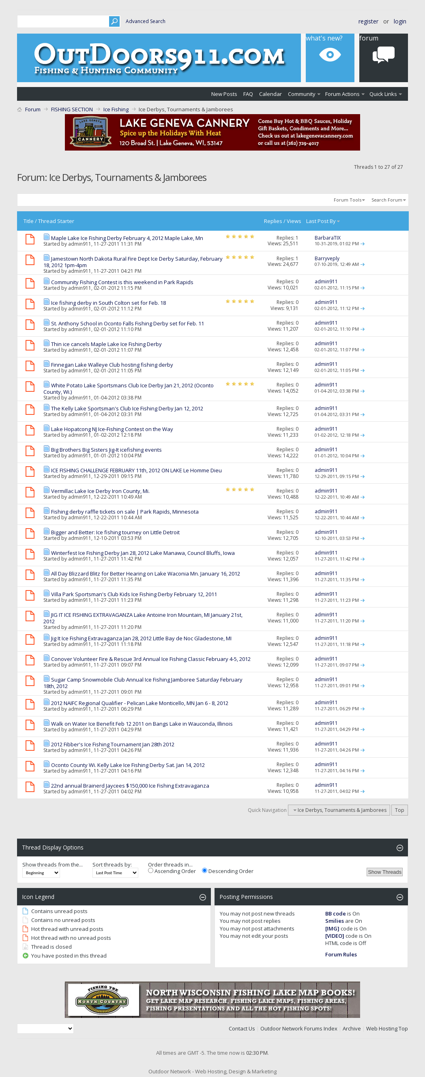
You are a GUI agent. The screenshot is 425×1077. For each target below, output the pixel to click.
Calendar (270, 94)
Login (400, 21)
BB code (335, 913)
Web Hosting (381, 1028)
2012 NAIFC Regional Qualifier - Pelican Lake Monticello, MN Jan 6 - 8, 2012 (139, 703)
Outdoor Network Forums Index (298, 1028)
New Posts (224, 94)
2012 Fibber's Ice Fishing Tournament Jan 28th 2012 (112, 744)
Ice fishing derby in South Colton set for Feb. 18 (108, 302)
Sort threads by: (112, 864)
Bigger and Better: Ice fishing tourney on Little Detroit (115, 532)
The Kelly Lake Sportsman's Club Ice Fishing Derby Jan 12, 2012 (127, 408)
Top (399, 810)
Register (368, 21)
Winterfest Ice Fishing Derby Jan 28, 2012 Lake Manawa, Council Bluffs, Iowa (143, 553)
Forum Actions (342, 94)
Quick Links (383, 94)
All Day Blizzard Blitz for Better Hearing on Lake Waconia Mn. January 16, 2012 (145, 573)
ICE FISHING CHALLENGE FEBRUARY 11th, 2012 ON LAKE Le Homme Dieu (136, 470)
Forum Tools (347, 200)
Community (302, 94)
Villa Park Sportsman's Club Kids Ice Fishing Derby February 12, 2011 (134, 594)
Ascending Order (172, 871)
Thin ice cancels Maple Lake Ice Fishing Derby (106, 344)
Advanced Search (145, 21)
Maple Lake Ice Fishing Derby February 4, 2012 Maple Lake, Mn (127, 238)
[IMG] (332, 928)
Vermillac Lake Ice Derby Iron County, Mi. (100, 491)
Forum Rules (341, 954)
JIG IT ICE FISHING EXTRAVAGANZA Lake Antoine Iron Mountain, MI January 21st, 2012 (143, 618)
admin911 (79, 243)
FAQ (248, 94)
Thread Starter (56, 221)
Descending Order (227, 871)
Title (29, 221)
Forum (33, 109)
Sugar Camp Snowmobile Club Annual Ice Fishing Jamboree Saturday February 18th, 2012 (143, 683)
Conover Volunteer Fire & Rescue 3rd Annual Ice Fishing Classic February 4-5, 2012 (151, 659)
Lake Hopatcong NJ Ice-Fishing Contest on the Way (112, 429)
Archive (352, 1028)
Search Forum (386, 200)
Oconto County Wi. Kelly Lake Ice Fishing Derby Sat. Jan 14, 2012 (128, 765)
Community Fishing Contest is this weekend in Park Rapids (122, 282)
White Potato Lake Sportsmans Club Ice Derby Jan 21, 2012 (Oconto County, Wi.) (128, 388)
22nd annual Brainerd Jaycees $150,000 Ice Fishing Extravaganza (130, 785)
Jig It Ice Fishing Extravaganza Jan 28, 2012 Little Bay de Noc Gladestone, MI (141, 638)
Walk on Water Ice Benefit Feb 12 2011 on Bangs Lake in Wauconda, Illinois (142, 723)
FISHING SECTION (72, 109)
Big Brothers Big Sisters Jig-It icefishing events (106, 449)
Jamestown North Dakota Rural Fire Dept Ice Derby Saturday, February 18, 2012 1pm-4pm (133, 262)
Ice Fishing (116, 109)
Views (294, 221)
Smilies (334, 920)
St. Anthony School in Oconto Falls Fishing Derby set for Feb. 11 (127, 323)
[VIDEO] (334, 935)
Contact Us (242, 1028)
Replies (273, 221)
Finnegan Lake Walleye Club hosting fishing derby (112, 364)
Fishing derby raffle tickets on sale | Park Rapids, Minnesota (125, 511)
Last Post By (323, 221)
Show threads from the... (52, 864)
